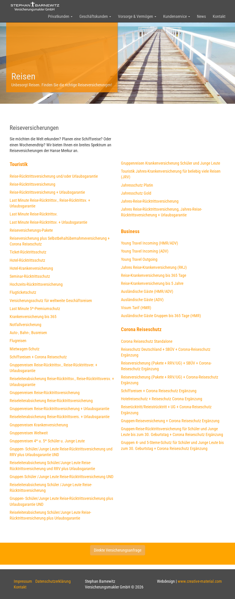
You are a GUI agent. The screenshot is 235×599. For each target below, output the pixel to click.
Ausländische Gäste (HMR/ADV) (147, 291)
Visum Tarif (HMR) (136, 307)
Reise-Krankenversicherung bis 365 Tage (153, 275)
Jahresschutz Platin (137, 185)
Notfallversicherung (25, 324)
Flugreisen (18, 340)
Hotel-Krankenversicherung (31, 268)
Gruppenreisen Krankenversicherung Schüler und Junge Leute (170, 163)
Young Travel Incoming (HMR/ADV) (149, 243)
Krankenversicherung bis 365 (33, 316)
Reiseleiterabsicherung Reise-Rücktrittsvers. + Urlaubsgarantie (59, 416)
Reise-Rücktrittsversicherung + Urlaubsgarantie (47, 192)
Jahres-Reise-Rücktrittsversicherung (150, 201)
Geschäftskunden (95, 16)
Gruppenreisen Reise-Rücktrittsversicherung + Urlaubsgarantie (59, 408)
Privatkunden (60, 16)
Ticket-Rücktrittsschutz (28, 252)
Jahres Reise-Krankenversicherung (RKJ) (154, 267)
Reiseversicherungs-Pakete (31, 230)
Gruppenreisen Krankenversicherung (39, 424)
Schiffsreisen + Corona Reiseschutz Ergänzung (158, 390)
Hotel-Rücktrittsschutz (27, 260)
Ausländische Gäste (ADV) (142, 299)
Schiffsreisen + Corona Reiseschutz (38, 356)
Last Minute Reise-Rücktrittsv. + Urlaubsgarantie (48, 222)
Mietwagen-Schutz (24, 348)
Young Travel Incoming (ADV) (144, 251)
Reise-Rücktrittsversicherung (32, 184)
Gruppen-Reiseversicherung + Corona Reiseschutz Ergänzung (170, 420)
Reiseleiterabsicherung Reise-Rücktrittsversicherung (51, 400)
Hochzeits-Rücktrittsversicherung (36, 284)
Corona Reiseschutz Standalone (146, 341)
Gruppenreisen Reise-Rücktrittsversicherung (45, 392)
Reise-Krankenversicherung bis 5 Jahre (152, 283)
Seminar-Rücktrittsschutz (30, 276)
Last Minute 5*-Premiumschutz (35, 308)
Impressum (23, 581)
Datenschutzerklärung (53, 581)
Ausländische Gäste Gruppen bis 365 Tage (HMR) (161, 315)
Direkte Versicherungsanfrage (117, 550)
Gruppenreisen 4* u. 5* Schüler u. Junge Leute (47, 440)
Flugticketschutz (23, 292)
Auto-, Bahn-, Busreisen (28, 332)
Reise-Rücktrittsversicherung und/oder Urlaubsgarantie (54, 176)
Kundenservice (176, 16)
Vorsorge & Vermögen (137, 16)
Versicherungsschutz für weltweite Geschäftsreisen (51, 300)
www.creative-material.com (200, 581)
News (201, 16)
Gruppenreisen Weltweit (29, 432)
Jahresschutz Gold (136, 193)
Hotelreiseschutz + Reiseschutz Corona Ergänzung (161, 398)
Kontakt (219, 16)
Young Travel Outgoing (139, 259)
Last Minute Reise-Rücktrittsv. (34, 214)
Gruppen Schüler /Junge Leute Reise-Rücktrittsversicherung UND (61, 476)
